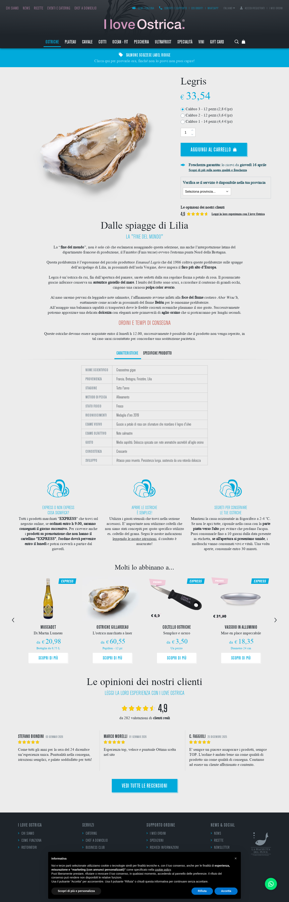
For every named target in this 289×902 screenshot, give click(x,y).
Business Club (93, 847)
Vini (201, 42)
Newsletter (220, 847)
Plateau (70, 42)
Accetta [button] (226, 891)
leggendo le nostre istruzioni (134, 538)
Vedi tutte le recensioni (144, 786)
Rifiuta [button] (202, 891)
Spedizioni (155, 840)
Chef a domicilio (85, 8)
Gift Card (217, 42)
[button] (235, 858)
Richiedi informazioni (163, 847)
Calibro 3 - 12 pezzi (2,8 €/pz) (209, 108)
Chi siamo (12, 8)
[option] (144, 415)
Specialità (184, 42)
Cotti (102, 42)
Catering (89, 833)
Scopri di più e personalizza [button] (76, 891)
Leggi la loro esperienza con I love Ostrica (238, 214)
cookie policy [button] (163, 869)
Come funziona (143, 8)
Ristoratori (27, 847)
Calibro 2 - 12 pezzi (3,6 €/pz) (209, 114)
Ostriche (52, 42)
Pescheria (141, 42)
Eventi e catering (58, 8)
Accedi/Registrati (252, 8)
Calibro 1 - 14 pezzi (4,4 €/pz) (209, 121)
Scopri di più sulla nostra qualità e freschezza (218, 170)
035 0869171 (197, 8)
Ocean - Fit (120, 42)
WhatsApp (213, 8)
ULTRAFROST (163, 42)
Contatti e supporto (173, 8)
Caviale (87, 42)
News (26, 8)
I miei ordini (276, 8)
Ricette (38, 8)
